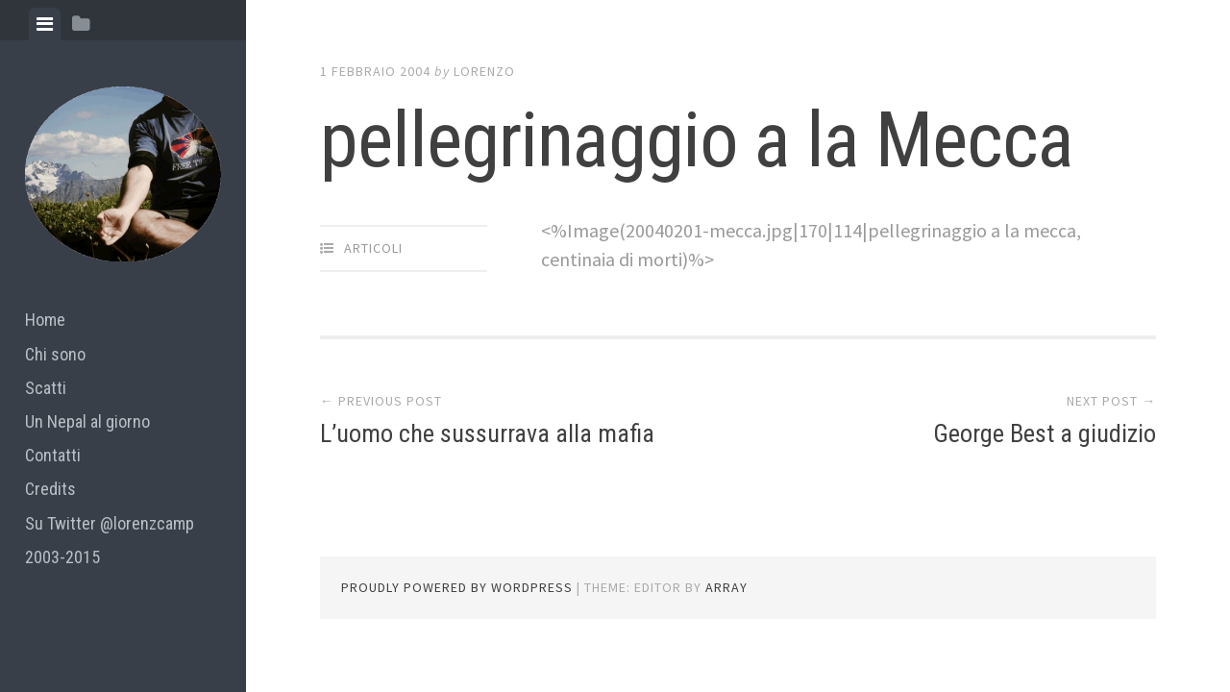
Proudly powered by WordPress (457, 587)
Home (45, 319)
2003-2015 (62, 557)
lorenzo (484, 71)
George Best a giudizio (1044, 433)
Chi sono (55, 354)
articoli (373, 248)
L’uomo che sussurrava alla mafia (487, 433)
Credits (50, 489)
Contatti (53, 455)
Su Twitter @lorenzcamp (109, 523)
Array (726, 587)
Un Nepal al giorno (87, 421)
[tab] (45, 24)
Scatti (45, 388)
